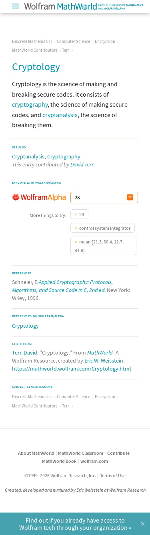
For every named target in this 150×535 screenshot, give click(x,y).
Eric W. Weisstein (103, 360)
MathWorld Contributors (35, 50)
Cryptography (63, 156)
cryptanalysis (60, 115)
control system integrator (104, 228)
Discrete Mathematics (32, 41)
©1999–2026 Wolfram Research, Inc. (60, 475)
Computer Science (73, 41)
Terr (65, 50)
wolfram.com (94, 461)
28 (81, 214)
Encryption (105, 41)
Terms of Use (113, 475)
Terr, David (24, 352)
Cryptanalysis (28, 156)
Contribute (118, 453)
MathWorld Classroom (80, 453)
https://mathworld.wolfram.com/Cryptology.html (71, 368)
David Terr (82, 164)
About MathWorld (36, 453)
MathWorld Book (59, 461)
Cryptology (25, 325)
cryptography (30, 104)
